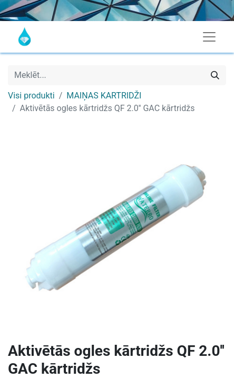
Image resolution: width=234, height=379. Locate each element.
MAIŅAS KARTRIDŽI (103, 96)
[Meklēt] (215, 75)
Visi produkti (31, 96)
